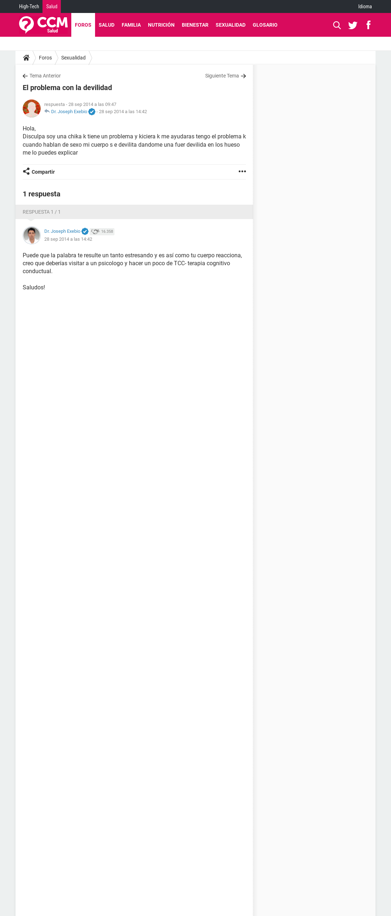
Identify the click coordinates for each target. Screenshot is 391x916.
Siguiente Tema (222, 76)
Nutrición (161, 25)
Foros (83, 25)
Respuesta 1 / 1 (42, 212)
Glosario (265, 25)
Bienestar (195, 25)
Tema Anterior (45, 76)
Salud (51, 6)
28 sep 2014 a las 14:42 (123, 111)
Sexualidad (231, 25)
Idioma (365, 6)
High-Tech (29, 6)
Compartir (43, 172)
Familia (131, 25)
